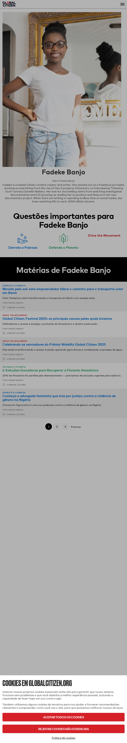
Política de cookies (63, 738)
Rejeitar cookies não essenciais (63, 729)
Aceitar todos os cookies (63, 717)
